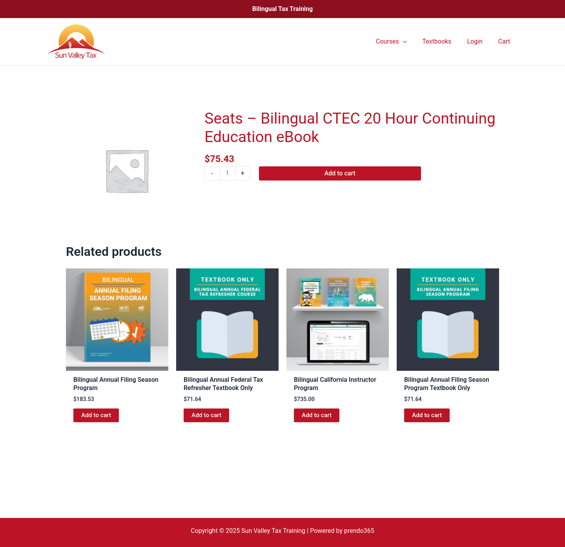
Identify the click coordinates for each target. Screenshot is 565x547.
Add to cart (340, 173)
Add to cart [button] (96, 415)
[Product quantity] (227, 173)
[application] (414, 41)
